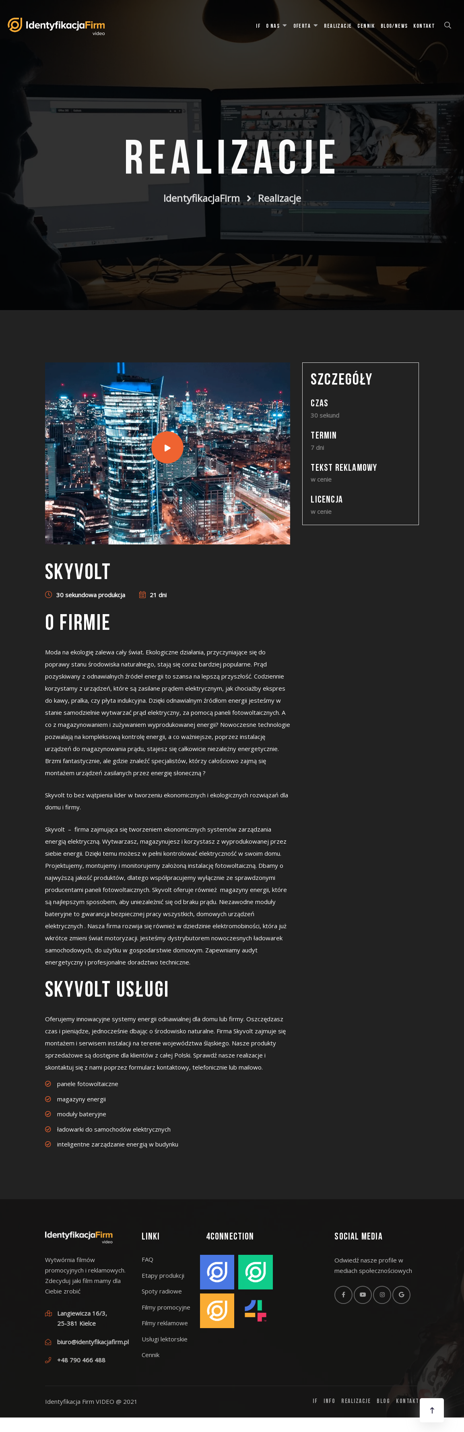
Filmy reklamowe (165, 1323)
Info (329, 1402)
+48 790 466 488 (81, 1360)
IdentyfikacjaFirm (201, 195)
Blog (383, 1402)
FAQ (147, 1259)
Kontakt (424, 26)
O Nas (273, 26)
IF (258, 26)
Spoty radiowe (162, 1291)
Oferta (302, 26)
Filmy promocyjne (166, 1307)
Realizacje (338, 26)
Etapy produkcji (163, 1275)
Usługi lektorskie (165, 1339)
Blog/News (394, 26)
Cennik (366, 26)
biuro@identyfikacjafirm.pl (93, 1342)
